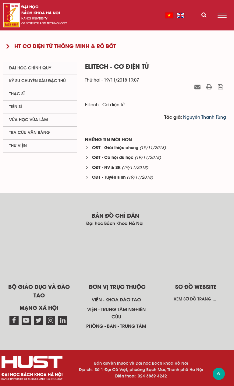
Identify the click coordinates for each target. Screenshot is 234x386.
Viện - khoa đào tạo (116, 299)
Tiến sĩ (15, 107)
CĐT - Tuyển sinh (109, 178)
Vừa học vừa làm (28, 120)
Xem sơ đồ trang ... (195, 299)
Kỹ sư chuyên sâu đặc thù (37, 81)
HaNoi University (34, 18)
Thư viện (18, 146)
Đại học (29, 7)
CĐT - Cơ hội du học (112, 158)
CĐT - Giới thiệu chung (115, 148)
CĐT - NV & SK (106, 168)
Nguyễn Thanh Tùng (204, 117)
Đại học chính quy (30, 68)
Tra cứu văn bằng (29, 133)
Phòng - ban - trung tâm (116, 326)
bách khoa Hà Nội (40, 13)
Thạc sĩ (17, 94)
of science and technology (44, 23)
